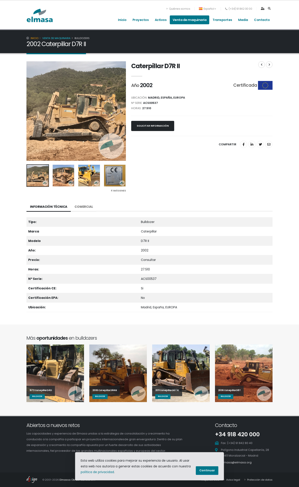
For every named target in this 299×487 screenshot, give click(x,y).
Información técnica (48, 206)
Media (243, 20)
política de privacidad (97, 472)
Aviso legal (233, 479)
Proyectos (141, 20)
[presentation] (32, 111)
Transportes (222, 20)
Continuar (207, 470)
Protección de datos (260, 479)
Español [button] (207, 9)
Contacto (262, 20)
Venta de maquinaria (190, 20)
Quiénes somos (178, 9)
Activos (161, 20)
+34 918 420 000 (237, 434)
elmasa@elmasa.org (236, 462)
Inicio (122, 20)
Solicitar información (153, 125)
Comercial (84, 206)
